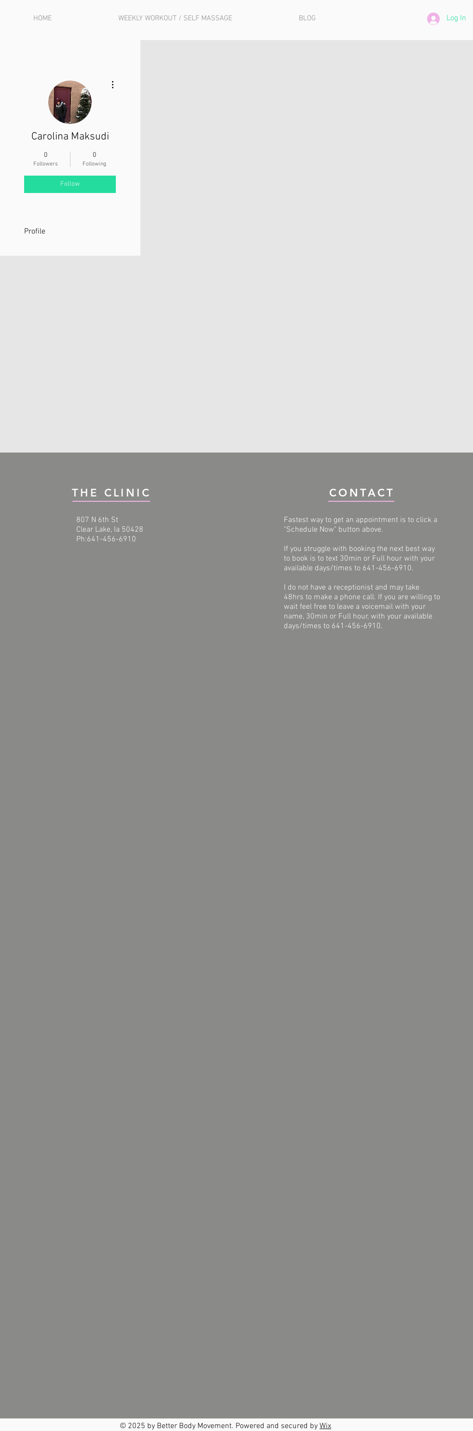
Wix (325, 1426)
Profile (34, 231)
